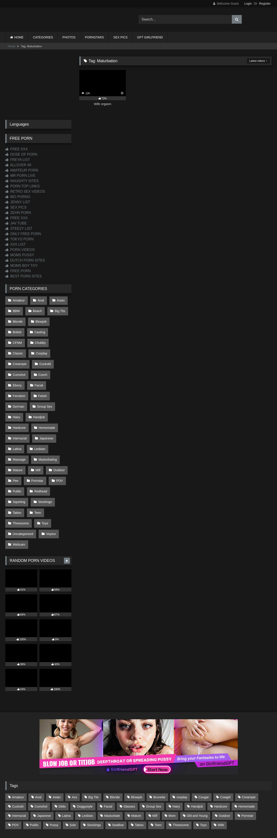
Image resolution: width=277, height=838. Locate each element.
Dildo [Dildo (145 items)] (62, 766)
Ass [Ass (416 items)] (74, 757)
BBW (16, 309)
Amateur (18, 300)
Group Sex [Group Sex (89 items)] (153, 766)
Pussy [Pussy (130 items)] (54, 785)
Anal (40, 300)
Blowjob (40, 318)
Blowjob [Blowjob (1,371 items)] (136, 757)
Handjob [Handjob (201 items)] (197, 766)
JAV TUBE (16, 223)
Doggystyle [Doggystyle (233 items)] (85, 766)
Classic (41, 337)
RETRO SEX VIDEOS (25, 191)
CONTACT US (110, 818)
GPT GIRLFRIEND (150, 37)
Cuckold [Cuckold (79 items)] (17, 766)
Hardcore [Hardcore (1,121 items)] (220, 766)
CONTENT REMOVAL (160, 818)
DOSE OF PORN (21, 154)
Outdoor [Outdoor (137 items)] (224, 776)
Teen (36, 477)
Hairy (16, 393)
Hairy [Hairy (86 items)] (176, 766)
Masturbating (46, 430)
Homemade (46, 403)
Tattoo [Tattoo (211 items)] (139, 785)
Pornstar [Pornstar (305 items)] (247, 776)
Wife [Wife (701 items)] (221, 785)
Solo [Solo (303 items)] (73, 785)
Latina (17, 421)
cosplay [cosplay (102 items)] (182, 757)
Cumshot (42, 356)
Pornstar (36, 449)
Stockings (44, 468)
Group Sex (43, 384)
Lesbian (38, 421)
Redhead (39, 458)
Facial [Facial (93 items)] (108, 766)
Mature (17, 440)
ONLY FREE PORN (23, 234)
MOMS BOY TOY (21, 265)
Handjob (38, 393)
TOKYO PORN (19, 239)
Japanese (45, 412)
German (18, 384)
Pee (15, 449)
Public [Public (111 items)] (34, 785)
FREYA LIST (17, 160)
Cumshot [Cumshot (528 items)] (41, 766)
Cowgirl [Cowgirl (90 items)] (225, 757)
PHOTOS (68, 37)
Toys (44, 486)
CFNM (61, 328)
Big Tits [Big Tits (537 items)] (93, 757)
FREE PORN (18, 271)
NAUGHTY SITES (22, 181)
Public (17, 458)
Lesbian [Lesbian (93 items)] (87, 776)
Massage (19, 430)
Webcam (19, 505)
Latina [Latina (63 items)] (66, 776)
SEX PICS (120, 37)
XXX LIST (15, 244)
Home (11, 46)
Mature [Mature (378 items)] (136, 776)
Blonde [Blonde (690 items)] (115, 757)
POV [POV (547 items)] (15, 785)
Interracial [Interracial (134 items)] (19, 776)
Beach (36, 309)
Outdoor (57, 440)
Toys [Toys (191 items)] (203, 785)
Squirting (19, 468)
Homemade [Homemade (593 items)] (246, 766)
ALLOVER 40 (18, 165)
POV (57, 449)
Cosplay (18, 346)
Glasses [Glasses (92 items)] (129, 766)
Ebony (38, 365)
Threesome (21, 486)
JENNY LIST (17, 202)
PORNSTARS (94, 37)
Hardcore (19, 403)
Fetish (41, 375)
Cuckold (18, 356)
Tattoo (17, 477)
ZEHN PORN (18, 213)
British (17, 328)
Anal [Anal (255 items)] (38, 757)
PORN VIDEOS (20, 250)
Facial (59, 365)
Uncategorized (23, 496)
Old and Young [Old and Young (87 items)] (197, 776)
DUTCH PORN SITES (25, 260)
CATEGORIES (43, 37)
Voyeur (50, 496)
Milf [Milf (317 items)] (154, 776)
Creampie (43, 346)
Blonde (17, 318)
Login (248, 3)
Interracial (19, 412)
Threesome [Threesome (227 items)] (181, 785)
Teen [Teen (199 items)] (158, 785)
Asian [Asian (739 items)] (57, 757)
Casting (38, 328)
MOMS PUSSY (19, 255)
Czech (17, 365)
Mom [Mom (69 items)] (172, 776)
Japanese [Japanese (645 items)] (44, 776)
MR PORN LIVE (20, 175)
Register (265, 3)
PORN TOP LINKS (22, 186)
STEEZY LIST (18, 228)
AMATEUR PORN (21, 170)
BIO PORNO (17, 197)
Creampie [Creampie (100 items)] (248, 757)
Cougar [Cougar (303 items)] (204, 757)
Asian (59, 300)
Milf (37, 440)
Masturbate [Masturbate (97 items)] (112, 776)
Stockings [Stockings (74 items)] (94, 785)
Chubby (18, 337)
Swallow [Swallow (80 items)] (118, 785)
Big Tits (58, 309)
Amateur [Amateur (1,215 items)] (18, 757)
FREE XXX (16, 149)
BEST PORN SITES (23, 276)
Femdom (19, 375)
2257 (132, 818)
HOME (19, 37)
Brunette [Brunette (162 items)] (159, 757)
